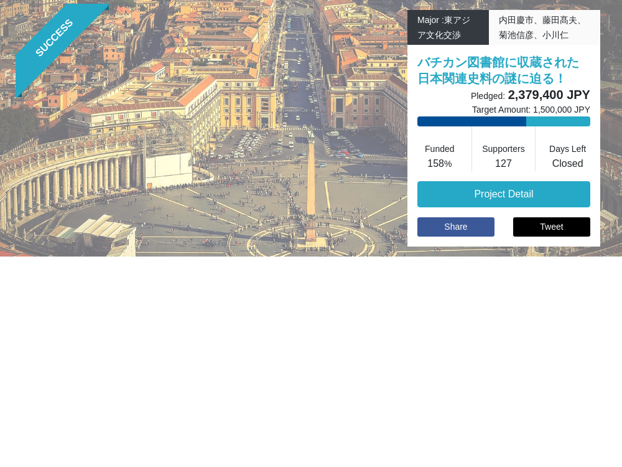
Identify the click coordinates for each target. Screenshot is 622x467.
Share (455, 227)
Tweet (551, 227)
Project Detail (503, 194)
